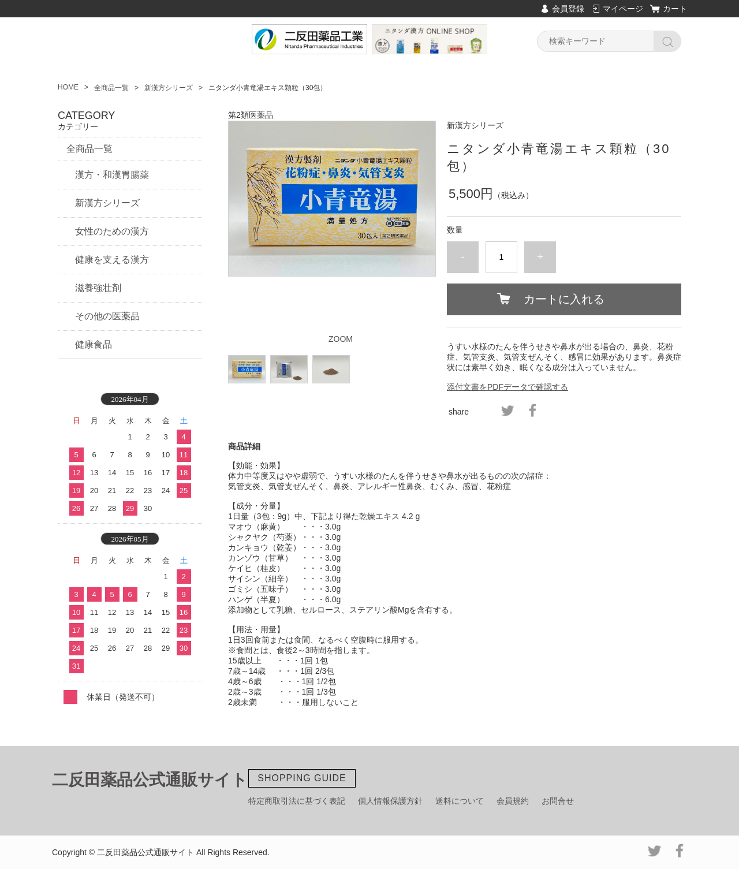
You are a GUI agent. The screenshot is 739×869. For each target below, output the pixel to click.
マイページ (623, 8)
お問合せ (558, 800)
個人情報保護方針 (390, 800)
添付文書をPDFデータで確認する (507, 386)
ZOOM (341, 339)
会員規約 (513, 800)
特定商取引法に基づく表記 (296, 800)
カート (675, 8)
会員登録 (568, 8)
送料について (459, 800)
